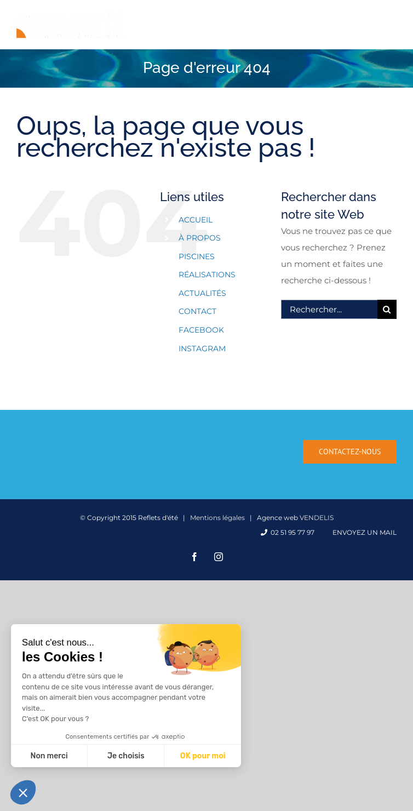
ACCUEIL (196, 220)
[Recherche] (387, 309)
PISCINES (197, 256)
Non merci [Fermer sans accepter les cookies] (48, 756)
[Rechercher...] (329, 309)
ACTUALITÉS (202, 293)
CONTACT (197, 311)
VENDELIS (317, 517)
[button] (23, 792)
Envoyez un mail (363, 532)
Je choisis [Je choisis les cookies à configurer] (126, 756)
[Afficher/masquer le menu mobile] (391, 18)
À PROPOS (200, 238)
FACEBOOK (201, 330)
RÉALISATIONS (207, 274)
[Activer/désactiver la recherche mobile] (368, 18)
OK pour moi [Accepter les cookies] (203, 756)
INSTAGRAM (202, 348)
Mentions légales (217, 517)
